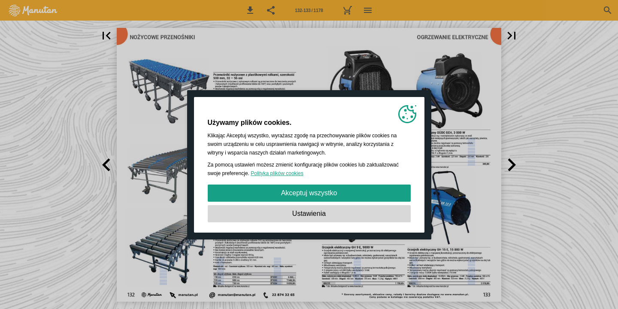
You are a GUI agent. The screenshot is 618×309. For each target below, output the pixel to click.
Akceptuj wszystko (309, 193)
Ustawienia (309, 213)
